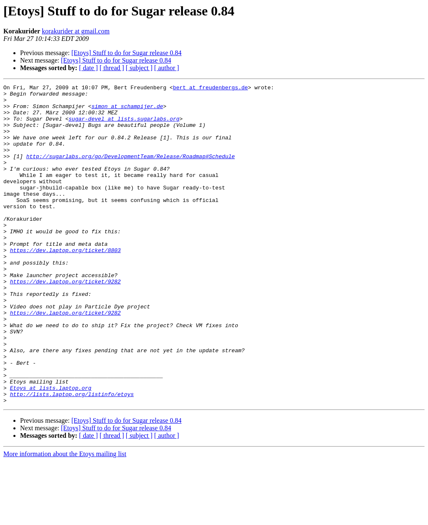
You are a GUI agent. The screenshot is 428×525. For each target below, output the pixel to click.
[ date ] (88, 67)
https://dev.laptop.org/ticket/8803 (65, 284)
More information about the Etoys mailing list (64, 517)
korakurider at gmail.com (76, 31)
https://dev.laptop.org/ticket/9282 (65, 321)
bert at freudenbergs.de (210, 88)
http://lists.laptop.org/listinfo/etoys (72, 456)
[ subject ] (139, 67)
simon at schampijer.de (127, 111)
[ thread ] (111, 67)
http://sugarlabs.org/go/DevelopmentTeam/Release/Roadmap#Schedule (130, 171)
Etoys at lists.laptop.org (51, 449)
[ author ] (166, 67)
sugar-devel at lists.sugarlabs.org (124, 126)
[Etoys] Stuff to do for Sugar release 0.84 (126, 52)
